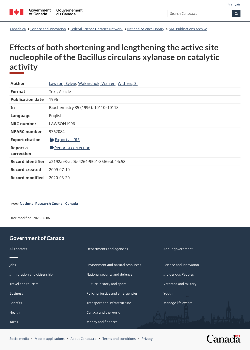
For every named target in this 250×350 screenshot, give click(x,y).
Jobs (13, 265)
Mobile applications (50, 338)
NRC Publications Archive (188, 29)
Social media (19, 338)
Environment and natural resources (114, 265)
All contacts (18, 249)
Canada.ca (18, 29)
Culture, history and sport (106, 284)
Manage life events (177, 303)
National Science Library (145, 29)
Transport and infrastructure (109, 303)
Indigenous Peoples (178, 274)
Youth (168, 293)
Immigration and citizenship (31, 274)
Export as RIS (65, 139)
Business (16, 293)
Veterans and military (179, 284)
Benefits (16, 303)
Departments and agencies (107, 249)
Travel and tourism (24, 284)
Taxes (14, 322)
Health (15, 312)
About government (178, 249)
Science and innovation (48, 29)
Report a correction (70, 147)
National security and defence (109, 274)
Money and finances (102, 322)
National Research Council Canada (49, 203)
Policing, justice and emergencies (112, 293)
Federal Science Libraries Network (97, 29)
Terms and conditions (119, 338)
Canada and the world (103, 312)
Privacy (147, 338)
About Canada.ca (83, 338)
